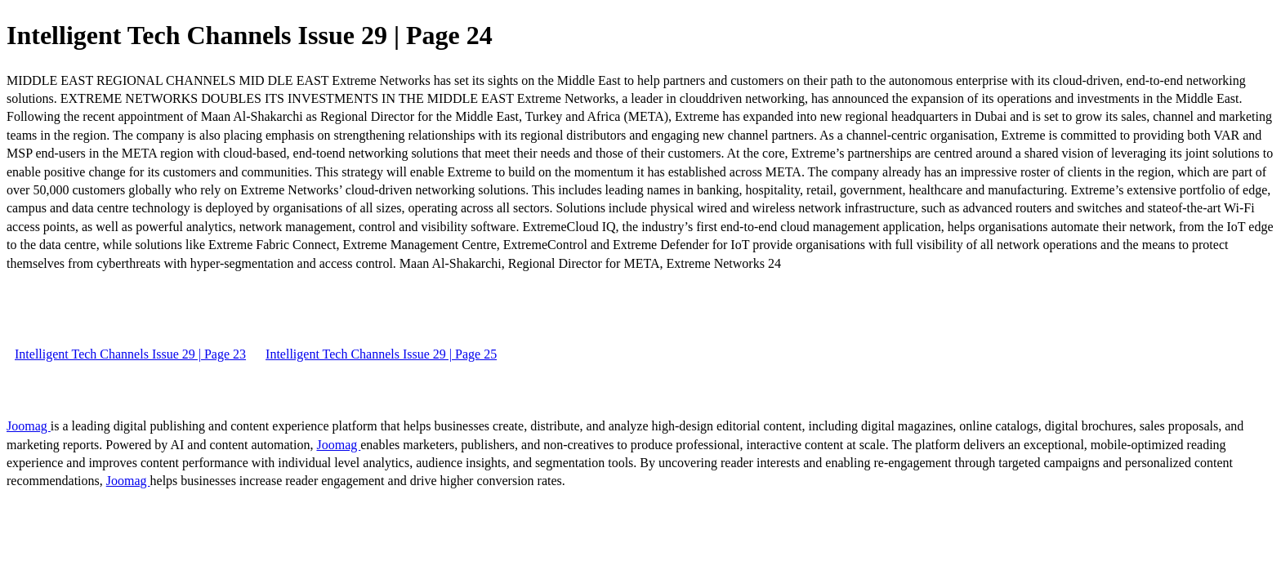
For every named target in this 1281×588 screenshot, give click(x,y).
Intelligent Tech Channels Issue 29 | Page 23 (130, 354)
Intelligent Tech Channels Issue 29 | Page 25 (381, 354)
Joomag (29, 426)
